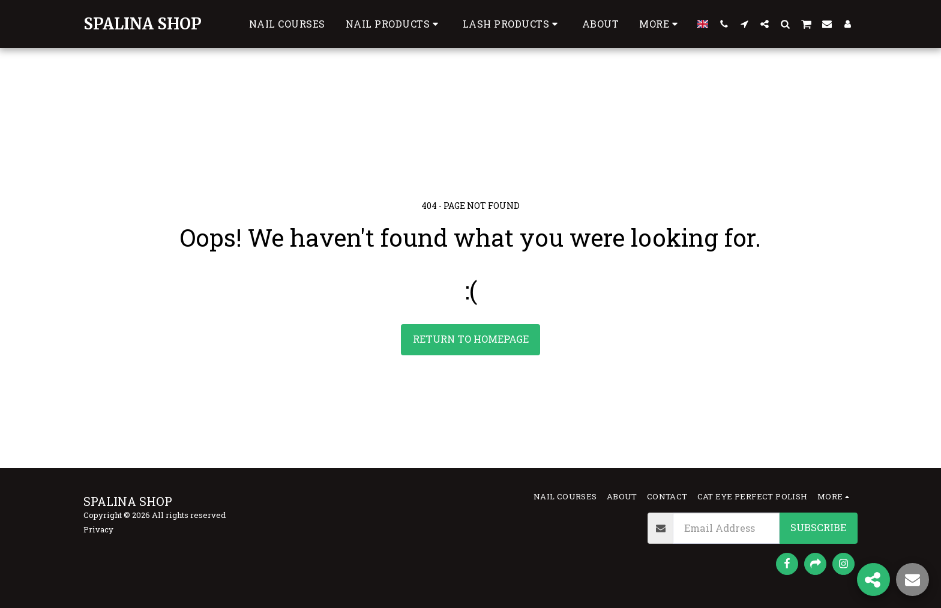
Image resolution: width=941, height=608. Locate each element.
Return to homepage (471, 339)
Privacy (98, 529)
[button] (512, 24)
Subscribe (818, 527)
